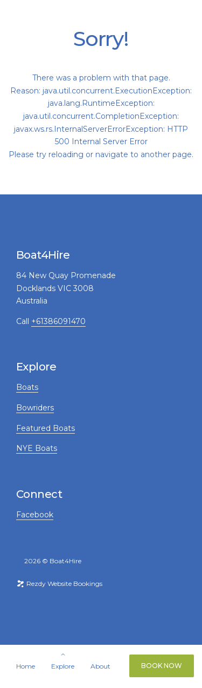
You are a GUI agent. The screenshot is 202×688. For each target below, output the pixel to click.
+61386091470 (58, 321)
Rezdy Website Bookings (59, 583)
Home (25, 666)
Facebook (34, 515)
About (100, 666)
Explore (62, 666)
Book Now (161, 666)
